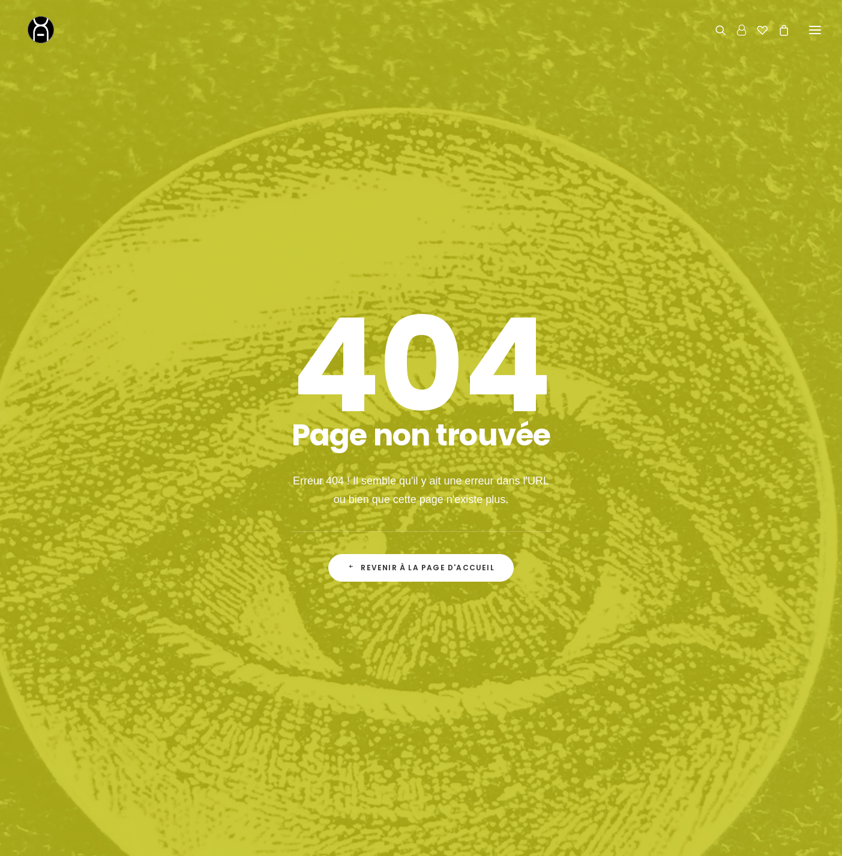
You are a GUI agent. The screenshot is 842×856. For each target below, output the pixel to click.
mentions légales (517, 836)
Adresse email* (467, 485)
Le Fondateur (301, 733)
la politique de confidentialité (549, 533)
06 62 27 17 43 (657, 727)
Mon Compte (480, 733)
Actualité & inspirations (319, 752)
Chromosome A (350, 836)
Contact (625, 669)
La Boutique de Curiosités (325, 714)
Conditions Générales (497, 752)
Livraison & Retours (493, 714)
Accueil (288, 695)
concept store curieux (432, 836)
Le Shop (471, 695)
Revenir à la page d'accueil (421, 356)
